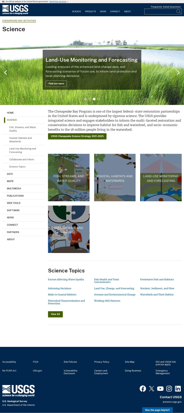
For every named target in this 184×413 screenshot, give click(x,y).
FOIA (35, 362)
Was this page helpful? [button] (157, 410)
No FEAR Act (9, 370)
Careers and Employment (101, 372)
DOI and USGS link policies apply (166, 363)
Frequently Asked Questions (166, 6)
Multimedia (14, 188)
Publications (15, 195)
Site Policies (70, 362)
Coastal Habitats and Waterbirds (20, 140)
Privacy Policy (101, 362)
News (103, 11)
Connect (115, 11)
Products (90, 11)
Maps (10, 181)
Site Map (130, 362)
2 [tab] (90, 99)
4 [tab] (98, 99)
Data (10, 174)
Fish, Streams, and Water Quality (22, 129)
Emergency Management (163, 372)
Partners (13, 232)
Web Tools (13, 203)
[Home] (15, 14)
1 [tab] (85, 99)
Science (76, 11)
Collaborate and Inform (21, 159)
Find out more (56, 83)
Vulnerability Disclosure (70, 372)
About (127, 11)
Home (10, 112)
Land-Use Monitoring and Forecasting (22, 150)
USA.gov (37, 370)
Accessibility (9, 362)
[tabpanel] (92, 70)
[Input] (163, 11)
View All (55, 314)
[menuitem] (76, 10)
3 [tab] (94, 99)
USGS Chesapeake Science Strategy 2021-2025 (77, 136)
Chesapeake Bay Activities (19, 20)
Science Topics (17, 166)
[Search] (179, 11)
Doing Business (133, 370)
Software (13, 210)
